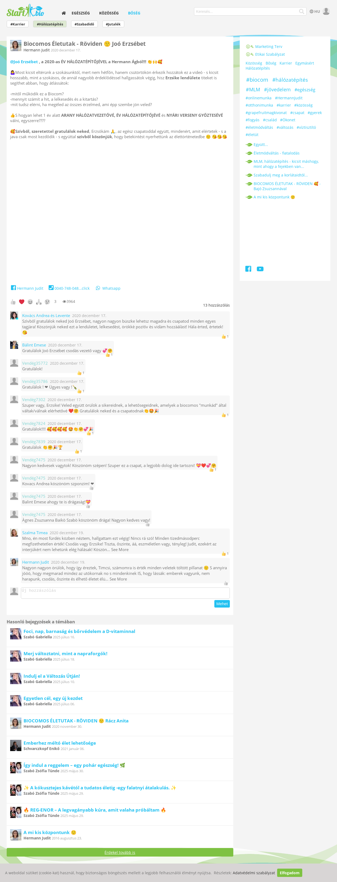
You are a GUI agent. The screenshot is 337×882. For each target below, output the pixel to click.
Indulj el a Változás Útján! (52, 677)
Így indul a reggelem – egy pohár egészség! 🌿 (74, 767)
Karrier (286, 63)
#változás (285, 127)
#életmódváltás (259, 127)
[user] (325, 11)
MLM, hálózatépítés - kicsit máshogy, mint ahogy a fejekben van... (286, 164)
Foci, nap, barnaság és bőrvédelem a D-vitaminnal (79, 633)
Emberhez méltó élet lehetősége (60, 744)
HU (314, 11)
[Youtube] (260, 269)
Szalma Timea (35, 533)
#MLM (253, 89)
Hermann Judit (37, 49)
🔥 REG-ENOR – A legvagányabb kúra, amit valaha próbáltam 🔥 (95, 811)
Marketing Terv (264, 46)
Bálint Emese (34, 345)
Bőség (134, 13)
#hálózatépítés (290, 79)
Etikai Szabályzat (265, 54)
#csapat (297, 112)
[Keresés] (301, 11)
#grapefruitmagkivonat (266, 112)
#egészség (305, 90)
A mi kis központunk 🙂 (50, 834)
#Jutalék (113, 24)
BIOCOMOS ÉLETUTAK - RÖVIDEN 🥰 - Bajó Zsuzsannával (287, 186)
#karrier (284, 105)
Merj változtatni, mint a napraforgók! (65, 655)
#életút (252, 134)
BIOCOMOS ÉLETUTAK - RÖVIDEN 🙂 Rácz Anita (76, 722)
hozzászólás (216, 305)
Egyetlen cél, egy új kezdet (53, 700)
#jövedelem (277, 89)
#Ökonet (287, 119)
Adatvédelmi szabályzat (254, 872)
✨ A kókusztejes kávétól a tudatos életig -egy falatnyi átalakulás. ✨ (100, 789)
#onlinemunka (259, 97)
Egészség (81, 13)
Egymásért (304, 63)
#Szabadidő (84, 24)
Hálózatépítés (258, 68)
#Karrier (17, 24)
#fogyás (252, 119)
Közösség (109, 13)
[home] (63, 13)
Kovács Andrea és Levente (46, 315)
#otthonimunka (259, 105)
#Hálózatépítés (50, 24)
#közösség (303, 105)
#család (270, 119)
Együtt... (261, 144)
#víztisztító (306, 127)
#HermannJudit (289, 97)
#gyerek (315, 112)
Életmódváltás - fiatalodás (277, 153)
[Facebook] (249, 269)
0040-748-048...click (69, 288)
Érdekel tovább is (119, 854)
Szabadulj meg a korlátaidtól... (281, 175)
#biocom (257, 79)
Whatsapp (108, 288)
